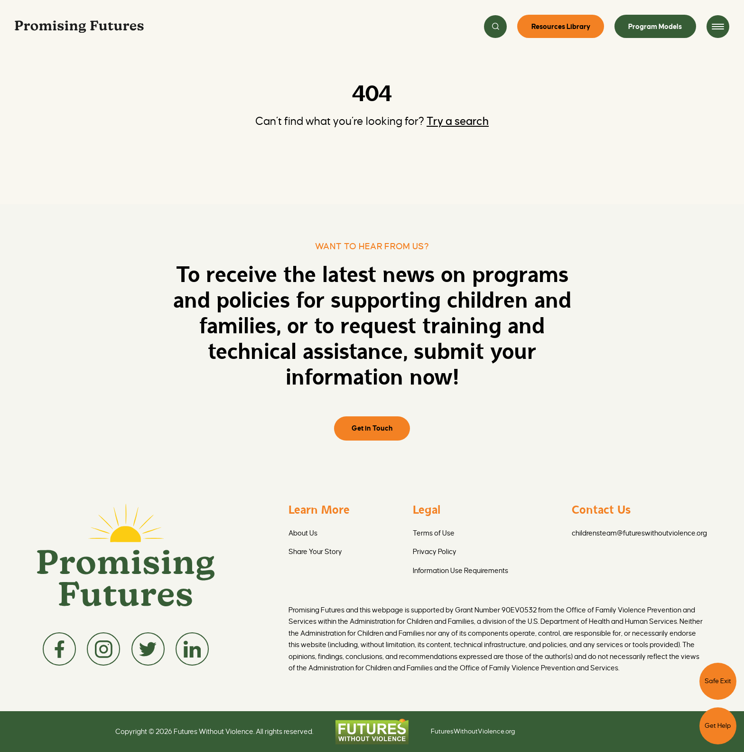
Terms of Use (434, 533)
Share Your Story (315, 551)
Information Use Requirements (460, 570)
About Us (302, 533)
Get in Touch (372, 428)
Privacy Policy (434, 551)
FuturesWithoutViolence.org (473, 731)
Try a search (458, 121)
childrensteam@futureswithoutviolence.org (639, 533)
